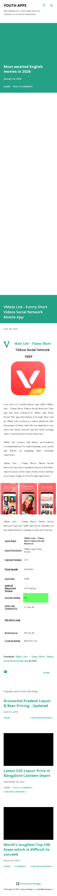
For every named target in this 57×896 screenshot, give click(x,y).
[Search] (44, 5)
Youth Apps (15, 5)
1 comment (19, 866)
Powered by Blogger (28, 883)
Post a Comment (23, 86)
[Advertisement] (28, 198)
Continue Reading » (41, 717)
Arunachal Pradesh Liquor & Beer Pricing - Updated (27, 703)
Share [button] (7, 86)
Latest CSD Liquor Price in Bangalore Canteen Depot (27, 773)
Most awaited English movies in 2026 (23, 69)
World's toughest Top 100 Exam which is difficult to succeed (27, 849)
